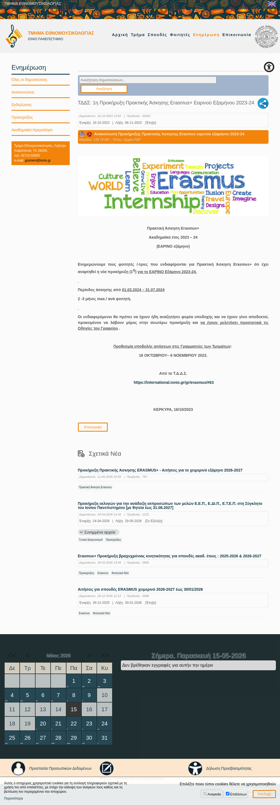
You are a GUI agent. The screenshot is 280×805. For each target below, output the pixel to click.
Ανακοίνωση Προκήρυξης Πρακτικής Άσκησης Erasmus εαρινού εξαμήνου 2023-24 (161, 134)
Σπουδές (157, 35)
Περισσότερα (13, 798)
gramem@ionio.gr (38, 160)
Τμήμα (138, 35)
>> (104, 655)
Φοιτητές (180, 35)
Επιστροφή (93, 427)
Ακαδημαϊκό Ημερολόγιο (31, 130)
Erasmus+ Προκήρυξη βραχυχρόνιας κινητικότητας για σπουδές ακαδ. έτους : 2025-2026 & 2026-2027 (169, 556)
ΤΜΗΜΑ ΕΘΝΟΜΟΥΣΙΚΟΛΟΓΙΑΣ (32, 3)
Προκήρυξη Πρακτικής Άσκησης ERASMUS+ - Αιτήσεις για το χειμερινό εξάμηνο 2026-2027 (160, 470)
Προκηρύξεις (113, 539)
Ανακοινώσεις (23, 92)
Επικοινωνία (236, 35)
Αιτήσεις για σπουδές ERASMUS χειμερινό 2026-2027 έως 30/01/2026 (140, 589)
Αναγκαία (214, 794)
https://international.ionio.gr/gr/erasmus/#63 (174, 382)
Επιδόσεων (238, 794)
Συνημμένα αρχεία (99, 532)
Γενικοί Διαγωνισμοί (91, 539)
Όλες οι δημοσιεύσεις (29, 79)
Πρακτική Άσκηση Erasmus (95, 487)
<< (12, 655)
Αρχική (120, 35)
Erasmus (103, 573)
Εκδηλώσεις (21, 105)
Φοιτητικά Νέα (120, 573)
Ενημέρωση (206, 35)
